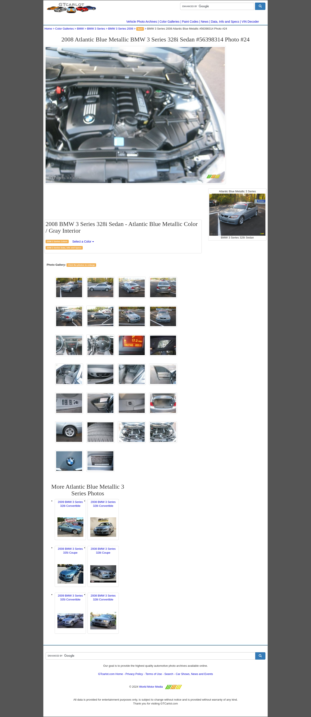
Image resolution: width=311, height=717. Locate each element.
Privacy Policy (134, 674)
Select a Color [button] (83, 241)
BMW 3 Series (96, 28)
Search (168, 674)
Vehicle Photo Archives (141, 21)
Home (48, 28)
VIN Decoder (250, 21)
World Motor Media (151, 686)
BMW (80, 28)
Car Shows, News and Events (194, 674)
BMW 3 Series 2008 (120, 28)
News (204, 21)
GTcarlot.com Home (110, 674)
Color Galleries (170, 21)
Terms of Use (153, 674)
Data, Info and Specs (225, 21)
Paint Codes (190, 21)
